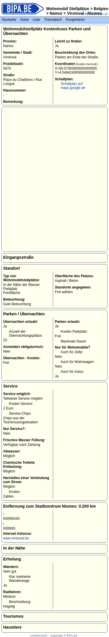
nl (83, 14)
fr (87, 14)
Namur (55, 13)
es (101, 14)
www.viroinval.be (16, 538)
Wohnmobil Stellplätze (67, 8)
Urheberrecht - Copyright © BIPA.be (54, 635)
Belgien (100, 8)
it (96, 14)
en (92, 14)
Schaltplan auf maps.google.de (73, 86)
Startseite (9, 20)
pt (106, 14)
